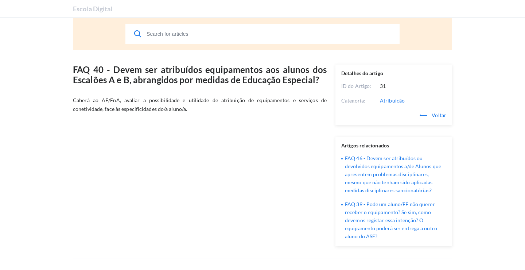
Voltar (433, 115)
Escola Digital (92, 9)
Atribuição (392, 100)
